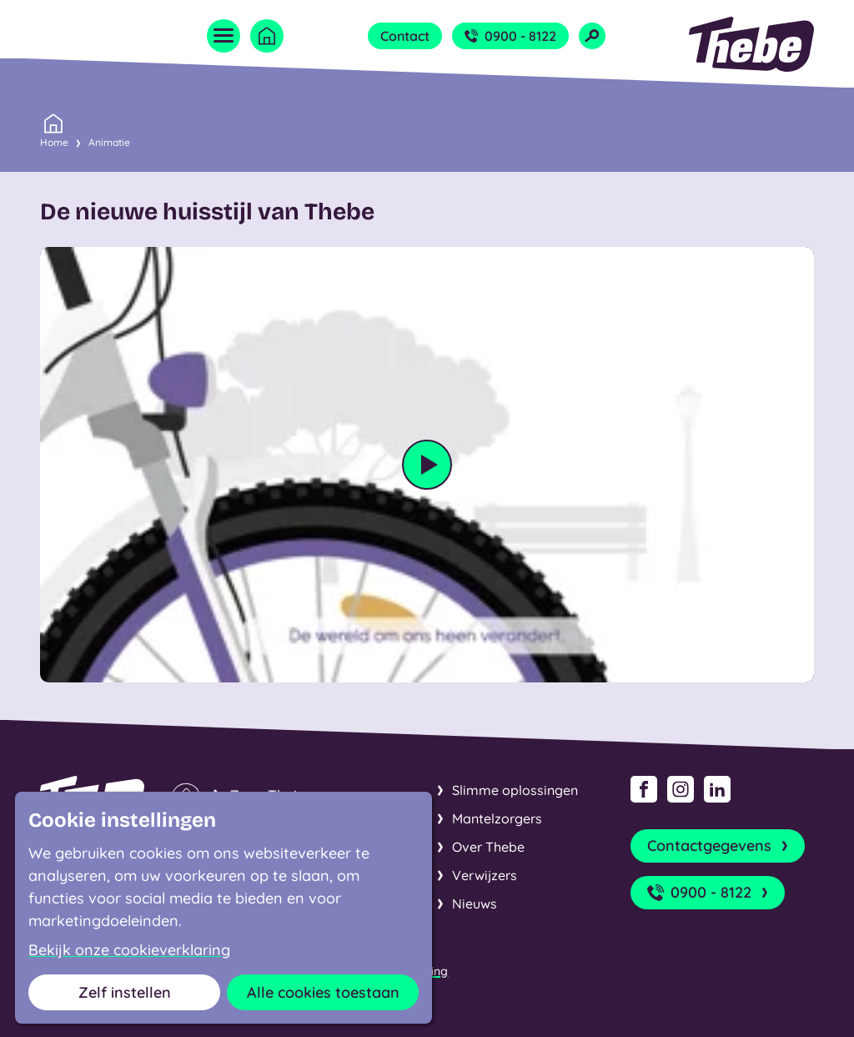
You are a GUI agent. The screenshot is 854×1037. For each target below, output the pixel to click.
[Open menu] (223, 36)
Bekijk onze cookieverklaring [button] (129, 950)
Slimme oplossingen (515, 790)
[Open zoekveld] (592, 36)
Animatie (109, 142)
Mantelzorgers (497, 818)
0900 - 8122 (510, 36)
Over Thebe (488, 846)
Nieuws (474, 903)
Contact (405, 36)
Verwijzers (484, 875)
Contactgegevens (719, 846)
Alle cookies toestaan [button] (323, 992)
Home (54, 141)
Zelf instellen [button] (124, 992)
